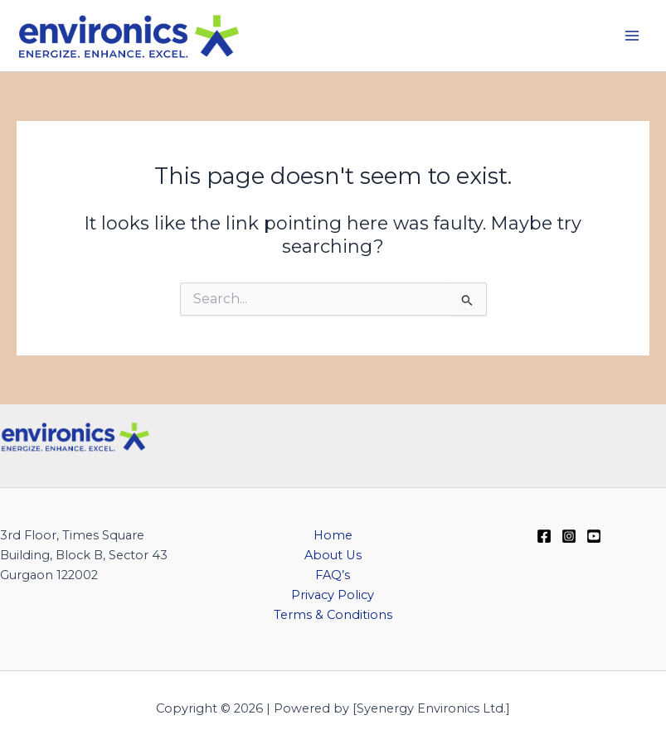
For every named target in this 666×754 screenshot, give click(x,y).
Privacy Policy (332, 594)
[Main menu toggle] (632, 35)
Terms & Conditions (333, 614)
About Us (333, 555)
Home (333, 535)
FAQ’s (332, 575)
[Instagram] (568, 536)
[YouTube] (593, 536)
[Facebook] (544, 536)
